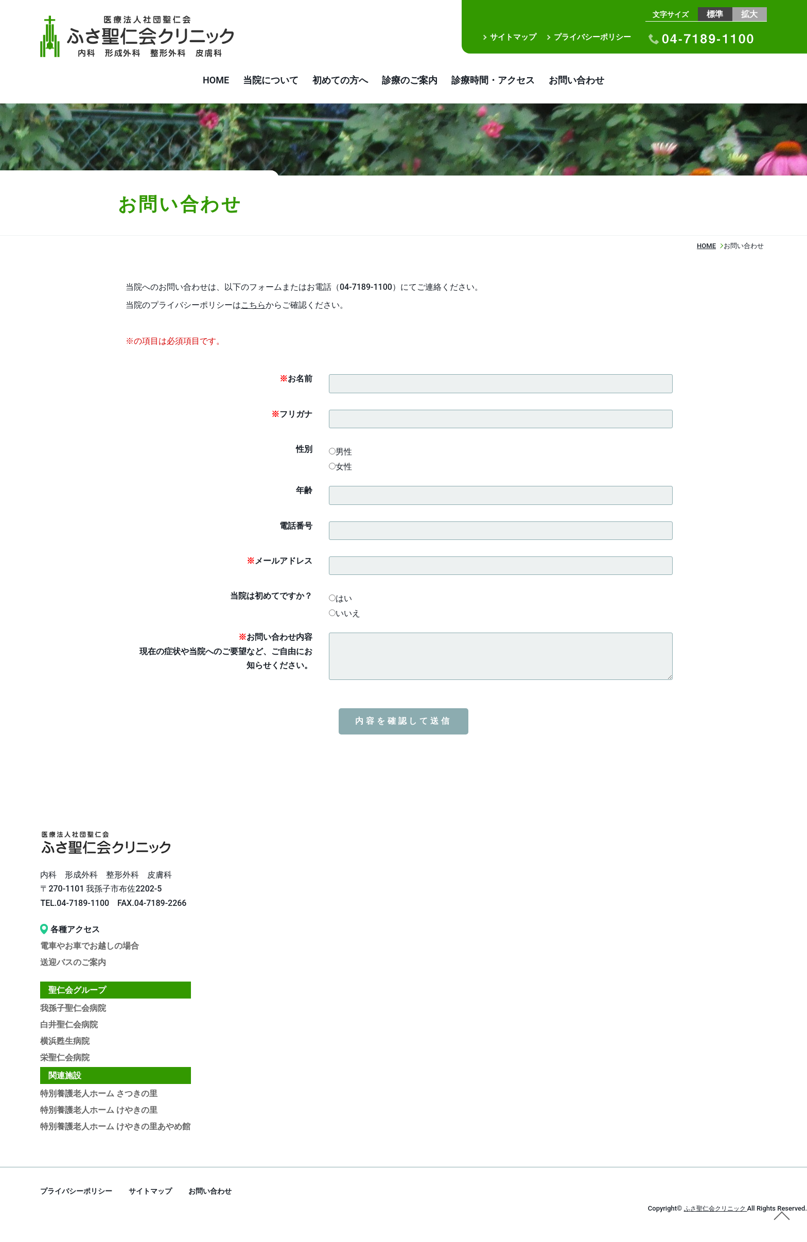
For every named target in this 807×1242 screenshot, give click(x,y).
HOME (190, 81)
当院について (255, 81)
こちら (253, 307)
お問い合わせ (602, 81)
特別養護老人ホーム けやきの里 (98, 1112)
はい (340, 600)
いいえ (344, 615)
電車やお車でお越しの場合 (89, 948)
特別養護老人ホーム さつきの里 (98, 1095)
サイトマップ (513, 37)
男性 (340, 454)
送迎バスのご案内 (73, 964)
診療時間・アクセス (508, 81)
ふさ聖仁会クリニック (712, 1210)
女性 (340, 469)
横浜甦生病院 (65, 1043)
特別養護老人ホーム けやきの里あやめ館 (115, 1128)
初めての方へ (335, 81)
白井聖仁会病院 (69, 1026)
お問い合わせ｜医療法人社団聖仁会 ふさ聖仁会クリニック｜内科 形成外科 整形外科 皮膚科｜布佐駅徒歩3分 (150, 36)
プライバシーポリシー (592, 37)
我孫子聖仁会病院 (73, 1010)
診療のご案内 (415, 81)
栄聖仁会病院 (65, 1059)
